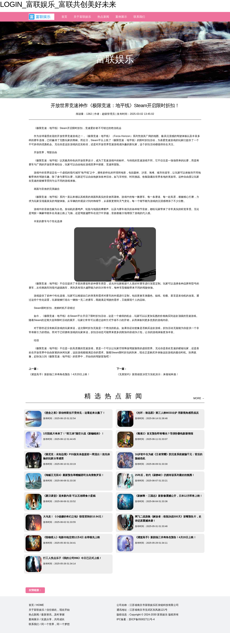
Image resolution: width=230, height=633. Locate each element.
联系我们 (139, 16)
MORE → (198, 398)
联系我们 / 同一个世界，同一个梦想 (49, 624)
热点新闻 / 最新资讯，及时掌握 (47, 614)
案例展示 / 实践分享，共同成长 (47, 619)
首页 (64, 16)
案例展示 (121, 16)
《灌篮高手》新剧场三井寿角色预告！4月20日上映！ (59, 374)
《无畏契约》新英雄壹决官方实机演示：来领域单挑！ (148, 374)
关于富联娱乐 (82, 16)
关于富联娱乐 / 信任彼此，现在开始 (49, 609)
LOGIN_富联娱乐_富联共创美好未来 (58, 4)
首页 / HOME (36, 605)
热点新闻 (103, 16)
